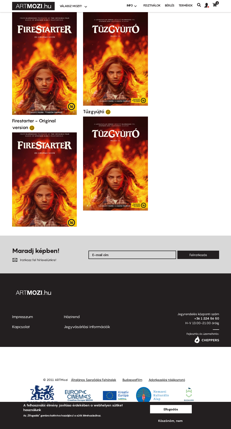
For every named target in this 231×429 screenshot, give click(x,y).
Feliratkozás (198, 255)
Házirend (72, 317)
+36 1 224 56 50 (206, 318)
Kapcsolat (21, 327)
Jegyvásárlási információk (87, 327)
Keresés (200, 5)
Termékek (186, 5)
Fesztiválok (152, 5)
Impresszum (22, 317)
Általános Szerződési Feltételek (93, 380)
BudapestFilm (132, 380)
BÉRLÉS (169, 5)
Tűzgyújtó (93, 111)
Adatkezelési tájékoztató (167, 380)
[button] (208, 5)
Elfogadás (171, 409)
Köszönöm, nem (170, 421)
